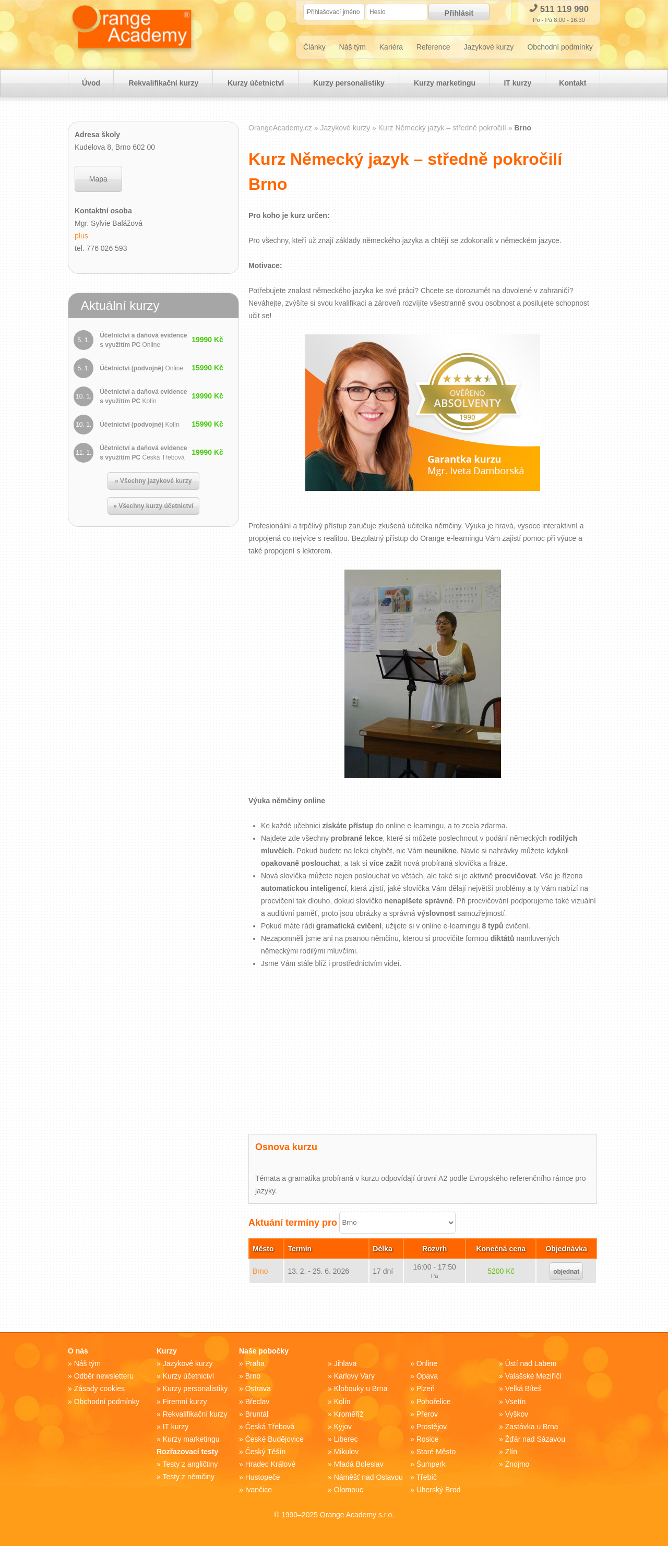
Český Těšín (265, 1452)
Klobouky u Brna (361, 1389)
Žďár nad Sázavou (535, 1439)
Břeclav (257, 1402)
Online (426, 1364)
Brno (260, 1272)
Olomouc (348, 1489)
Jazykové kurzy (489, 48)
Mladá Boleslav (359, 1464)
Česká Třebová (270, 1427)
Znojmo (517, 1464)
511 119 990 (559, 9)
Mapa (98, 180)
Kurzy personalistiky (349, 84)
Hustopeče (262, 1477)
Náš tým (352, 48)
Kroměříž (349, 1414)
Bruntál (256, 1414)
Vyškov (517, 1414)
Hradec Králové (270, 1464)
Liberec (346, 1439)
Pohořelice (433, 1402)
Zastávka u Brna (531, 1427)
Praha (255, 1364)
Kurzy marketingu (444, 84)
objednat (566, 1272)
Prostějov (431, 1427)
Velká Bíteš (523, 1389)
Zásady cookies (99, 1389)
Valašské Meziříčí (533, 1377)
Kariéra (391, 48)
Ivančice (258, 1489)
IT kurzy (517, 84)
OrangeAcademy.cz (280, 129)
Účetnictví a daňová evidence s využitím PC (143, 341)
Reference (433, 48)
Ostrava (258, 1389)
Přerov (427, 1414)
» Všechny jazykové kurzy (153, 482)
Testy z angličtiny (190, 1464)
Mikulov (346, 1452)
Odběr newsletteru (104, 1377)
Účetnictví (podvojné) (141, 369)
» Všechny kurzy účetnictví (153, 507)
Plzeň (425, 1389)
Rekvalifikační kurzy (164, 84)
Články (314, 48)
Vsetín (515, 1402)
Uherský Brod (438, 1489)
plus (81, 237)
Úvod (91, 84)
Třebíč (426, 1477)
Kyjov (343, 1427)
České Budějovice (274, 1439)
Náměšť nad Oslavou (368, 1477)
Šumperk (431, 1464)
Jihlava (345, 1364)
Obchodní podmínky (560, 48)
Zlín (511, 1452)
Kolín (342, 1402)
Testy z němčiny (188, 1477)
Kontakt (572, 84)
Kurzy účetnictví (256, 84)
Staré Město (436, 1452)
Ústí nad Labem (531, 1364)
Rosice (427, 1439)
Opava (427, 1377)
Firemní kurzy (185, 1402)
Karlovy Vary (354, 1377)
